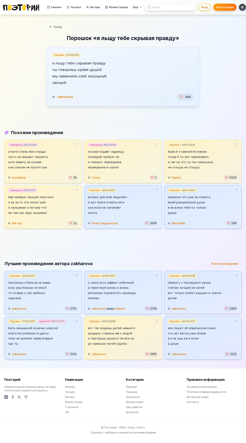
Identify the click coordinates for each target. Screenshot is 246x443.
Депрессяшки (134, 401)
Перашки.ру (23, 144)
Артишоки (132, 412)
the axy (17, 223)
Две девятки (134, 407)
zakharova (65, 97)
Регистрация (225, 7)
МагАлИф (178, 223)
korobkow (19, 177)
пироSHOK (51, 321)
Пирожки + (66, 55)
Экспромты (133, 396)
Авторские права (197, 396)
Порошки (131, 391)
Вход (204, 7)
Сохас (96, 177)
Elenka (176, 177)
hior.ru (141, 427)
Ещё (137, 7)
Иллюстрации (116, 7)
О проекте (72, 407)
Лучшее (74, 7)
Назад (55, 26)
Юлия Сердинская (105, 223)
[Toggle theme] (242, 7)
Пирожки (131, 386)
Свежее (54, 7)
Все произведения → (226, 263)
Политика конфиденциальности (206, 391)
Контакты (193, 401)
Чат (67, 412)
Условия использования (202, 386)
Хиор (131, 427)
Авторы (93, 7)
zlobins (120, 308)
